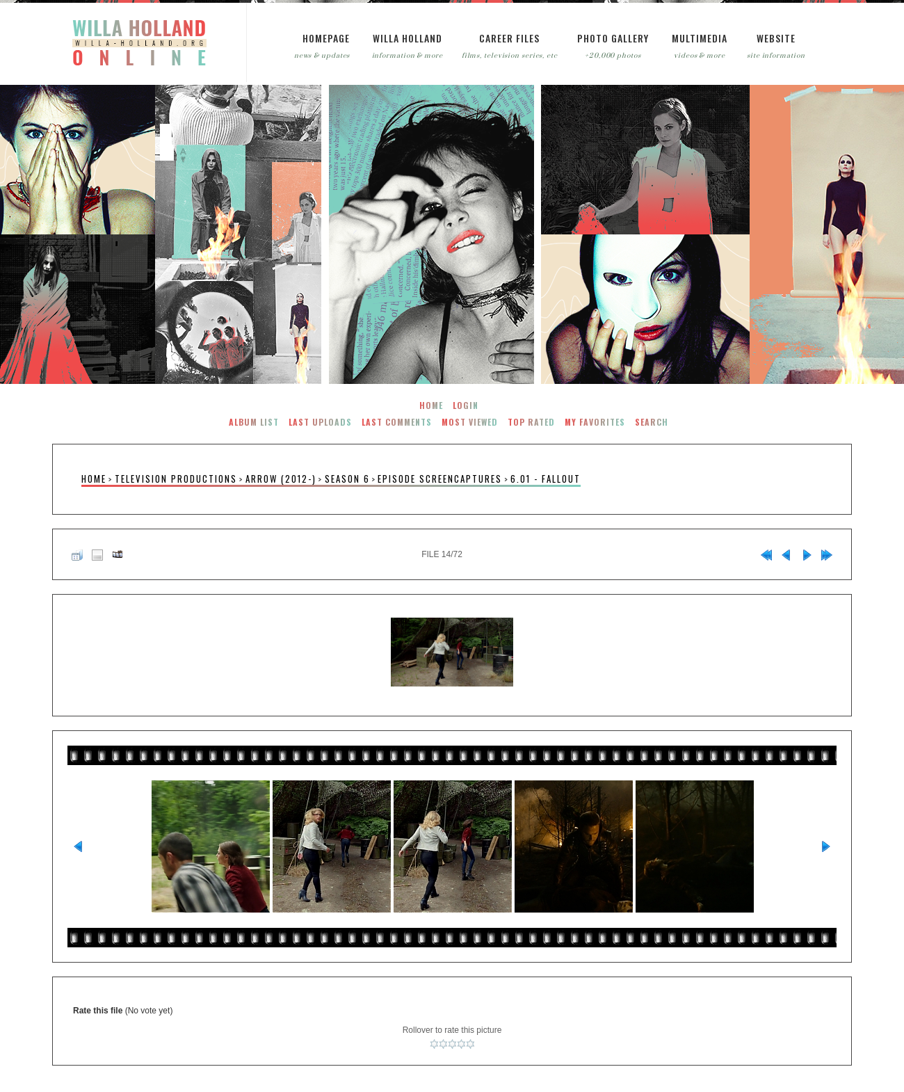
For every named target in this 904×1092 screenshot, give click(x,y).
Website (776, 38)
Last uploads (320, 422)
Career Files (509, 38)
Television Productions (176, 479)
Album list (254, 422)
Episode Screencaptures (440, 479)
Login (465, 405)
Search (651, 422)
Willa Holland (407, 38)
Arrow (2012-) (280, 479)
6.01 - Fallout (545, 479)
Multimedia (699, 38)
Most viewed (470, 422)
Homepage (326, 38)
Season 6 (347, 479)
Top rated (531, 422)
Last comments (397, 422)
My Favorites (595, 422)
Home (431, 405)
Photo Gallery (613, 38)
